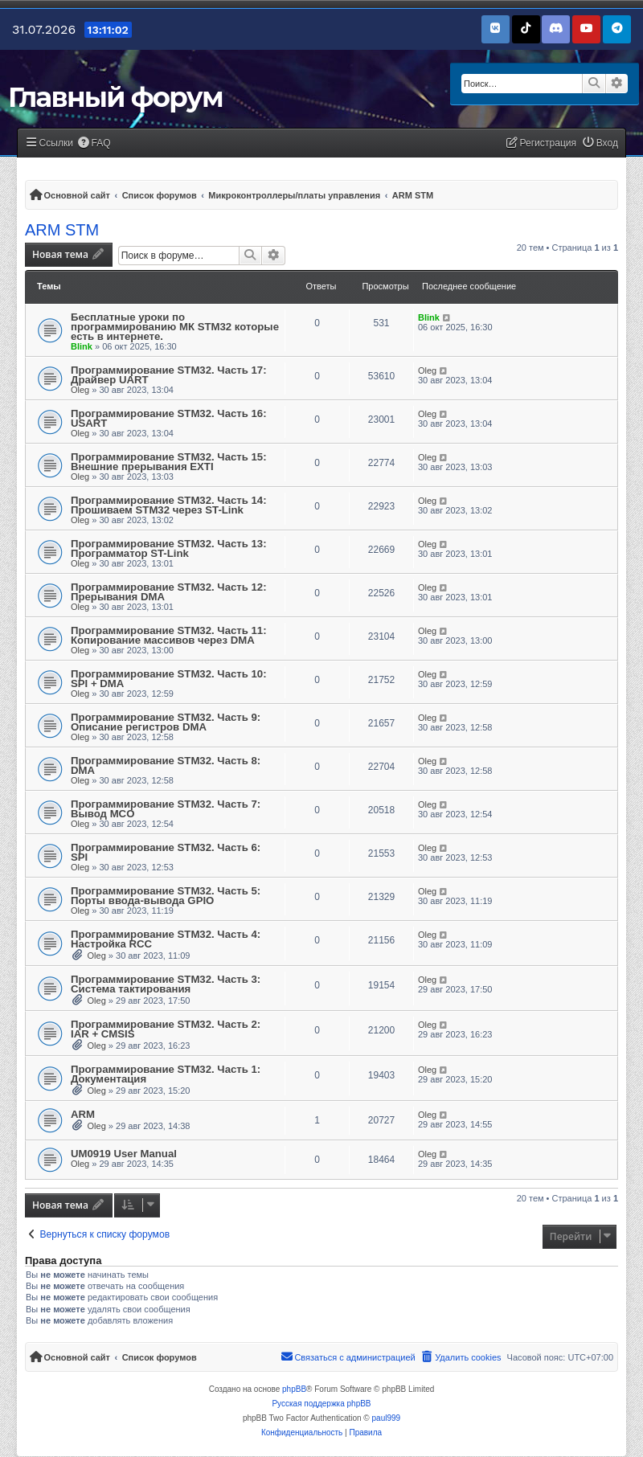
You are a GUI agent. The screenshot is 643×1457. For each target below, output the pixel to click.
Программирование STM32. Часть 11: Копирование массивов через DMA (169, 635)
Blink (81, 346)
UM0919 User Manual (124, 1154)
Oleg (80, 390)
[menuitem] (94, 143)
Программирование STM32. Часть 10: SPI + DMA (169, 679)
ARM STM (62, 230)
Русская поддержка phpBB (321, 1403)
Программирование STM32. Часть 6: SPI (165, 852)
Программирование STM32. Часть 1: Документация (165, 1074)
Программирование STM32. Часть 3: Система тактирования (165, 984)
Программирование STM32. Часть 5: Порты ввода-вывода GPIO (165, 896)
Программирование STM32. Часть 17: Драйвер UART (169, 375)
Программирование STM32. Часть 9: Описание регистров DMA (165, 722)
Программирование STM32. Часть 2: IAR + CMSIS (165, 1029)
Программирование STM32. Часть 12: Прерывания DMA (169, 592)
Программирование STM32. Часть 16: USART (169, 418)
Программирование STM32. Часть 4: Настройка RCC (165, 939)
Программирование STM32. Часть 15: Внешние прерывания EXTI (169, 462)
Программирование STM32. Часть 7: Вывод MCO (165, 809)
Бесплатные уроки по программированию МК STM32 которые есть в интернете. (175, 326)
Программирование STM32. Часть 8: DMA (165, 765)
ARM (83, 1114)
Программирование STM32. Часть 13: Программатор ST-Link (169, 548)
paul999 (386, 1418)
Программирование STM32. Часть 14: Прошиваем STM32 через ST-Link (169, 505)
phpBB (294, 1389)
